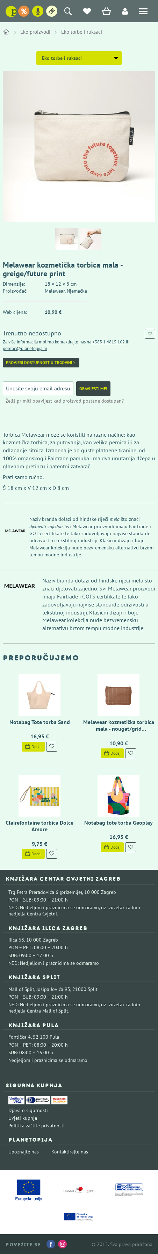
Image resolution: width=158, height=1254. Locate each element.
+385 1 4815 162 (108, 342)
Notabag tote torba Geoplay (118, 822)
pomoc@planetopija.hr (25, 348)
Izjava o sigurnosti (28, 1110)
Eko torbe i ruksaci (81, 32)
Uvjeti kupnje (22, 1118)
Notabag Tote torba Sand (39, 722)
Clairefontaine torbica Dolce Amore (39, 826)
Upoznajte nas (23, 1152)
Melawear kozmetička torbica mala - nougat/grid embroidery (118, 729)
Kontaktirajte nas (69, 1152)
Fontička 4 (19, 1037)
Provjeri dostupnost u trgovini (41, 362)
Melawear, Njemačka (66, 291)
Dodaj (33, 746)
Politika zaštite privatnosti (36, 1125)
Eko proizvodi (35, 32)
